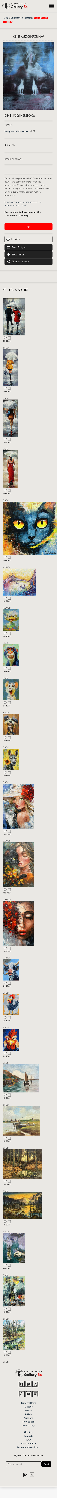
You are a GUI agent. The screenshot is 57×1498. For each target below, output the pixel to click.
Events (28, 1410)
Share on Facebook (18, 262)
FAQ (28, 1439)
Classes (28, 1406)
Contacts (28, 1435)
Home (5, 18)
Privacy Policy (28, 1443)
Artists (28, 1414)
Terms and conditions (28, 1447)
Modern (28, 18)
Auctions (28, 1417)
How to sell (28, 1421)
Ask (28, 226)
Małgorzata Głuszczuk (16, 131)
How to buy (28, 1425)
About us (28, 1432)
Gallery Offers (16, 18)
